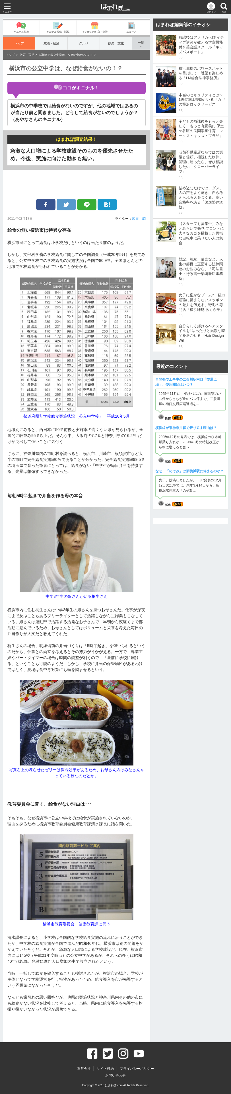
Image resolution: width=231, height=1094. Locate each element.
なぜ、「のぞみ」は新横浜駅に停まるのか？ (189, 471)
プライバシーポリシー (137, 1069)
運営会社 (84, 1069)
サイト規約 (105, 1069)
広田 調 (139, 219)
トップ (19, 43)
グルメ (83, 43)
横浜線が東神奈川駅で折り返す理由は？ (186, 428)
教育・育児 (27, 54)
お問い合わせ (115, 1075)
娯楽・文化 (116, 43)
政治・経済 (51, 43)
